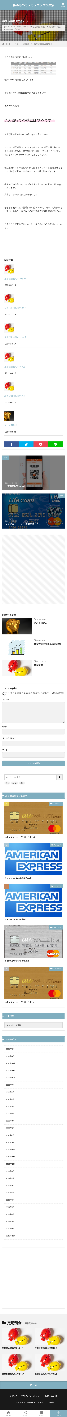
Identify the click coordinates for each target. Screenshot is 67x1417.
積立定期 (38, 664)
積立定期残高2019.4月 (14, 396)
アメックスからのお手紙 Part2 (17, 878)
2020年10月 (11, 1078)
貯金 (43, 27)
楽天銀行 (52, 27)
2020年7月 (10, 1099)
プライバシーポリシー (31, 1396)
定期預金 (36, 27)
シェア (25, 1413)
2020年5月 (10, 1114)
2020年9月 (10, 1085)
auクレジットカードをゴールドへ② (19, 837)
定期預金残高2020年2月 (15, 278)
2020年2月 (10, 1135)
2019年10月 (11, 1164)
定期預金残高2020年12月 (46, 1348)
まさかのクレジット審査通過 (16, 960)
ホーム (8, 1413)
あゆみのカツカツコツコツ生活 (33, 5)
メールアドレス (9, 738)
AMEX (15, 783)
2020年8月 (10, 1092)
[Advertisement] (33, 568)
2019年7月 (10, 1185)
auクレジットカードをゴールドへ (19, 1002)
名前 (4, 727)
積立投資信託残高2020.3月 (47, 644)
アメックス (57, 845)
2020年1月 (10, 1142)
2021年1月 (10, 1056)
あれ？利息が (10, 425)
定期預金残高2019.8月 (14, 366)
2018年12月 (11, 1236)
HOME (7, 44)
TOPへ (58, 1413)
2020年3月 (10, 1128)
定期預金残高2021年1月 (12, 1348)
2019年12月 (11, 1149)
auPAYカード (56, 804)
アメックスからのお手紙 (15, 919)
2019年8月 (10, 1178)
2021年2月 (10, 1049)
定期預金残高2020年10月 (46, 1374)
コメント (5, 700)
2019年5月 (10, 1200)
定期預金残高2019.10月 (15, 337)
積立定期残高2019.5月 (43, 44)
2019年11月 (11, 1157)
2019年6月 (10, 1193)
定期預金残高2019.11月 (15, 308)
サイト (5, 750)
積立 (59, 27)
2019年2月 (10, 1221)
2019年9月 (10, 1171)
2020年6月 (10, 1106)
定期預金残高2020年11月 (13, 1374)
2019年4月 (10, 1207)
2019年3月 (10, 1214)
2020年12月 (11, 1063)
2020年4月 (10, 1121)
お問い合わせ (51, 1396)
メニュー (42, 1413)
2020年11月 (11, 1070)
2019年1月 (10, 1229)
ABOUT (14, 1396)
